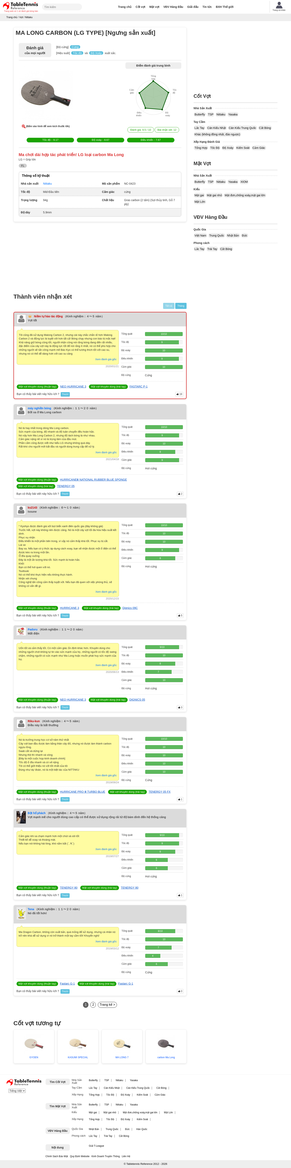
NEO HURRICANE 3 (73, 386)
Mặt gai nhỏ (214, 195)
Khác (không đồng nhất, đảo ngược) (217, 134)
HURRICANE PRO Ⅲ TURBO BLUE (82, 791)
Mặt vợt (154, 6)
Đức (244, 235)
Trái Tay (212, 249)
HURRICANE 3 (69, 608)
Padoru (33, 629)
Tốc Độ (215, 147)
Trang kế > (107, 1004)
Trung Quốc (216, 235)
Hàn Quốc (141, 1129)
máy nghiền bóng (39, 408)
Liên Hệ (126, 1156)
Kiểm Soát (242, 147)
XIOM (244, 181)
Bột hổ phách (37, 813)
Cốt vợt (140, 6)
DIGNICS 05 (137, 699)
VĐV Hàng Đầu (173, 6)
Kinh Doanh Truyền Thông (106, 1156)
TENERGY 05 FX (160, 791)
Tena (31, 909)
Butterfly (200, 114)
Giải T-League (96, 1145)
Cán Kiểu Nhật (216, 128)
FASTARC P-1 (139, 386)
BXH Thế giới (225, 6)
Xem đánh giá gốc (106, 359)
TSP (210, 114)
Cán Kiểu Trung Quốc (242, 128)
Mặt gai (199, 195)
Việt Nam (200, 235)
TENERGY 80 (68, 887)
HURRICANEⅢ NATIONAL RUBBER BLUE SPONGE (93, 479)
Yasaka (233, 114)
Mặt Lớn (200, 201)
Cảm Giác (258, 147)
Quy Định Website (80, 1156)
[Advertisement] (48, 255)
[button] (46, 94)
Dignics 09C (130, 608)
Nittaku (220, 114)
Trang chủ (124, 6)
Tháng (180, 305)
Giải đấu (192, 6)
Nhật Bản (233, 235)
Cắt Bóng (265, 128)
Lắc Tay (199, 128)
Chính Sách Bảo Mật (57, 1156)
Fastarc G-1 (67, 983)
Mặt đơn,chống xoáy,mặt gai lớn (245, 195)
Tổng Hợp (201, 147)
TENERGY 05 (66, 486)
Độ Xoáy (227, 147)
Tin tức (207, 6)
